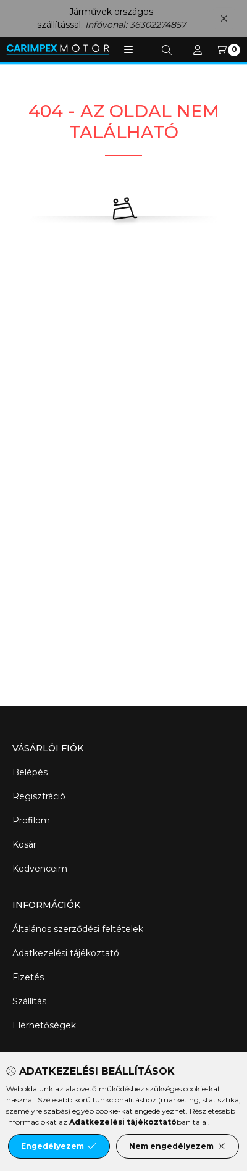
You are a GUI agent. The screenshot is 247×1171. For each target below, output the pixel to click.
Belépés (30, 772)
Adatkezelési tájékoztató (65, 953)
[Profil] (197, 50)
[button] (128, 50)
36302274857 (158, 24)
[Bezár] (224, 18)
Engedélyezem (58, 1146)
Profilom (31, 820)
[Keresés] (166, 50)
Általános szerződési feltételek (77, 929)
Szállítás (29, 1001)
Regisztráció (38, 796)
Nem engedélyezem (177, 1146)
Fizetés (28, 977)
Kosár (24, 844)
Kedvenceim (39, 868)
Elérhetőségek (44, 1025)
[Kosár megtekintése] (228, 50)
